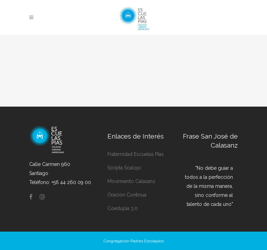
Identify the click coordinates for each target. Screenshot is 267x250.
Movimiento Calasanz (131, 170)
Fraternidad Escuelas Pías (135, 143)
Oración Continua (126, 183)
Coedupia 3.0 (122, 197)
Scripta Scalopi (124, 156)
